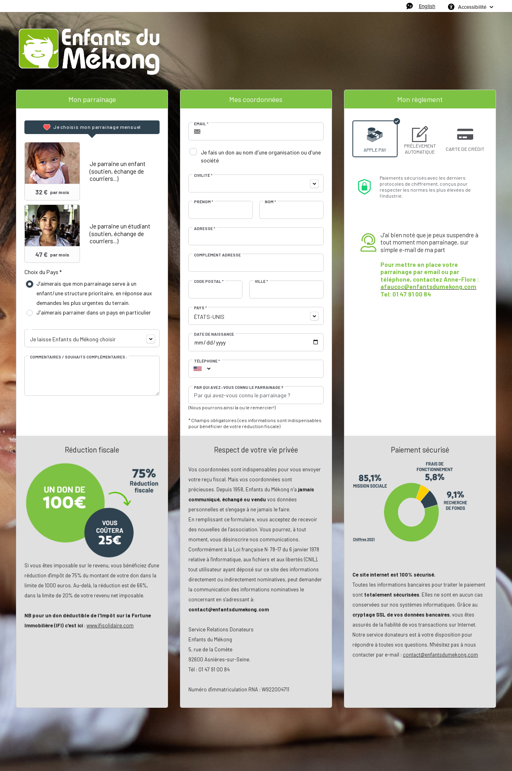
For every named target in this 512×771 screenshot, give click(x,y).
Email (201, 123)
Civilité (203, 175)
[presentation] (92, 127)
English (427, 6)
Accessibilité (472, 6)
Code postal (209, 281)
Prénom (203, 201)
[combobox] (92, 338)
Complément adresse (217, 254)
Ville (261, 281)
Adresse (204, 228)
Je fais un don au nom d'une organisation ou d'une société (261, 156)
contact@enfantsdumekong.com (440, 654)
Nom (270, 201)
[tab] (92, 127)
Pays (200, 307)
